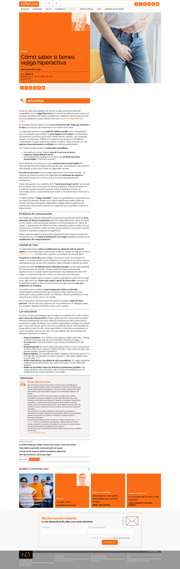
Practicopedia (86, 10)
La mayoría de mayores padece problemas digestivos (42, 451)
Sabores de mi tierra (114, 10)
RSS (128, 557)
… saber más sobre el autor (36, 433)
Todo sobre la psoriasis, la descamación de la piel (40, 448)
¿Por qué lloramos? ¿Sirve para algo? (35, 455)
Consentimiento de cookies (138, 561)
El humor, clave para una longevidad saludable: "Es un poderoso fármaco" (35, 499)
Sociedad (25, 10)
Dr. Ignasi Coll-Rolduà (67, 505)
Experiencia (60, 10)
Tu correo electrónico (96, 527)
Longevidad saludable (32, 490)
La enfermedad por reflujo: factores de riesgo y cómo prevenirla (47, 445)
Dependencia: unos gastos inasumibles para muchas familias (107, 498)
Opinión (73, 10)
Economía (37, 10)
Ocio (99, 10)
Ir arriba (153, 552)
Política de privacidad (64, 561)
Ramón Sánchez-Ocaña (35, 69)
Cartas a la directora (104, 492)
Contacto (95, 561)
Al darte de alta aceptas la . (110, 538)
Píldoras (34, 459)
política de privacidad (121, 538)
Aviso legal (59, 557)
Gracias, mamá (67, 501)
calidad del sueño (27, 254)
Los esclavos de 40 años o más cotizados (143, 498)
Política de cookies (99, 557)
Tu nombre (46, 527)
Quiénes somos (25, 565)
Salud (48, 10)
